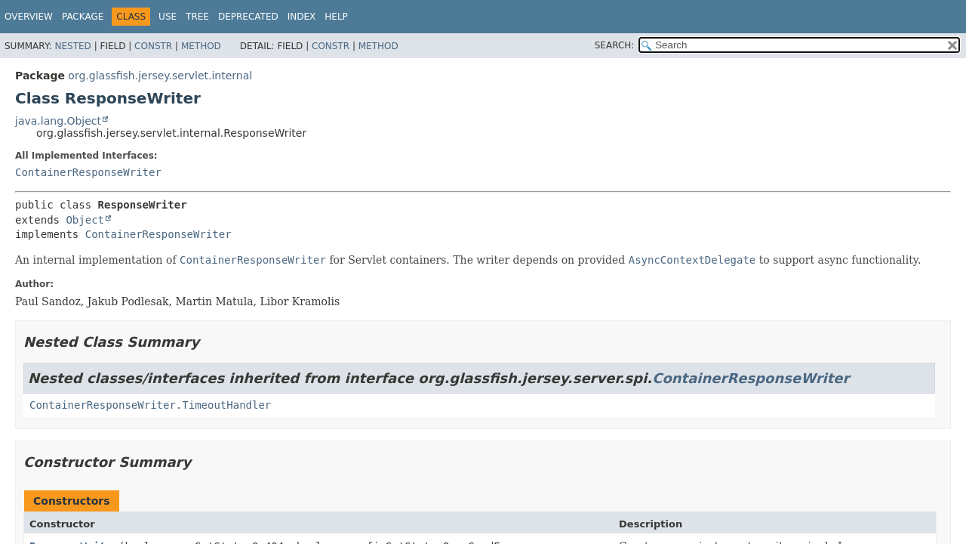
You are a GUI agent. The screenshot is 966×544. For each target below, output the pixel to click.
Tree (197, 16)
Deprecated (248, 16)
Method (201, 46)
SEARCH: (615, 45)
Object (85, 220)
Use (167, 16)
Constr (153, 46)
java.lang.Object (58, 121)
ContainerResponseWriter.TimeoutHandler (150, 405)
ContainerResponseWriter (88, 172)
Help (336, 16)
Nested (72, 46)
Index (302, 16)
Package (82, 16)
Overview (29, 16)
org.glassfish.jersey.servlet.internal (160, 76)
